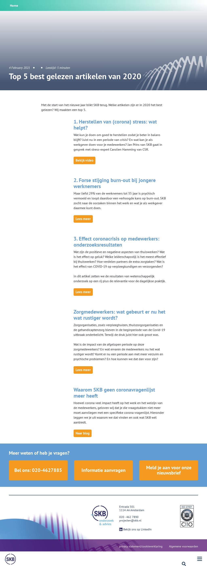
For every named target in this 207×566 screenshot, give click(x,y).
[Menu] (201, 558)
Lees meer (83, 219)
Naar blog (83, 433)
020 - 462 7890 (128, 517)
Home (14, 5)
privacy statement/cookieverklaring (141, 546)
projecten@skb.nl (130, 520)
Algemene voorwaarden (183, 546)
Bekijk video (84, 160)
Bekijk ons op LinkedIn (135, 529)
